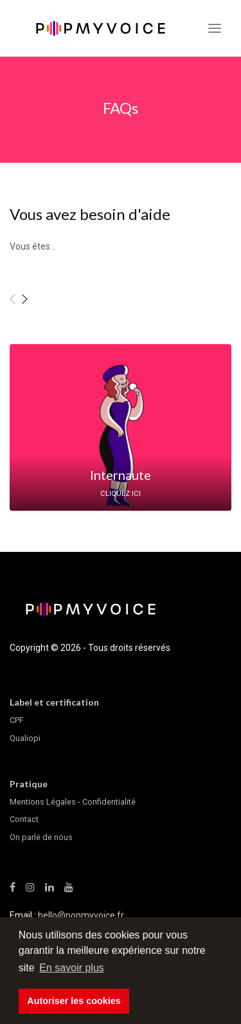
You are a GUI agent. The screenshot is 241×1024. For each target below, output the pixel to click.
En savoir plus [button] (71, 967)
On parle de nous (41, 837)
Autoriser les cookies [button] (74, 1001)
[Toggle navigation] (214, 28)
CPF (17, 720)
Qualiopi (25, 738)
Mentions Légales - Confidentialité (73, 802)
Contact (24, 819)
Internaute (120, 474)
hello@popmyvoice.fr (81, 915)
